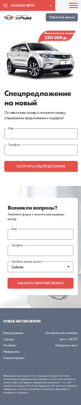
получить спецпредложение (41, 166)
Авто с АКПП (68, 339)
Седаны (8, 339)
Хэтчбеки (9, 345)
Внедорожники (13, 333)
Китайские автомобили (62, 333)
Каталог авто (23, 5)
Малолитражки (13, 357)
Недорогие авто (66, 345)
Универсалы (11, 351)
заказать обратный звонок (40, 283)
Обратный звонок (62, 17)
